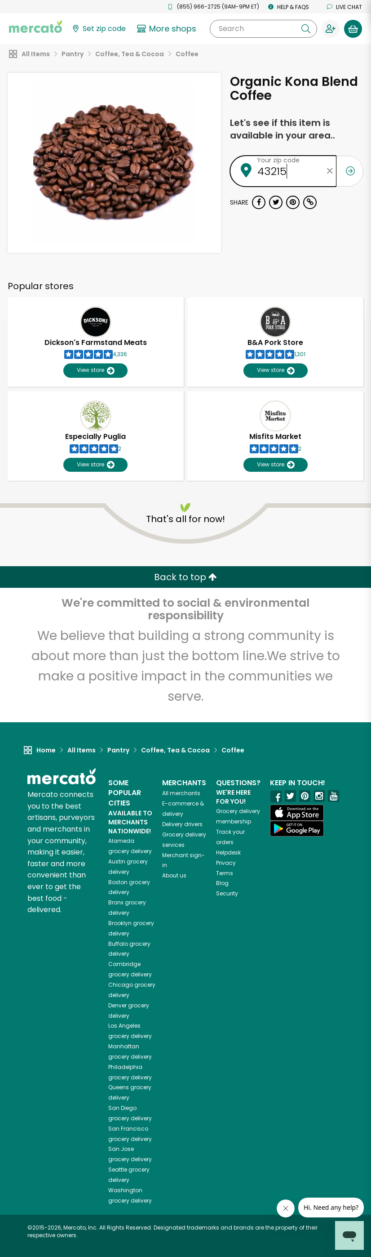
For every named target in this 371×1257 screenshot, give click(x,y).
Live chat (344, 7)
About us (174, 875)
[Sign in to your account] (331, 29)
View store (95, 370)
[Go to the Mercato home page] (35, 26)
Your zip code (278, 160)
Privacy (226, 863)
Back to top (185, 577)
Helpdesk (228, 852)
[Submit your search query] (306, 29)
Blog (222, 883)
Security (227, 893)
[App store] (297, 813)
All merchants (181, 793)
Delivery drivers (182, 824)
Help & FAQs (288, 7)
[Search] (263, 29)
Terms (224, 873)
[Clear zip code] (329, 171)
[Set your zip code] (98, 29)
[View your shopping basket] (353, 29)
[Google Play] (297, 829)
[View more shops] (168, 29)
